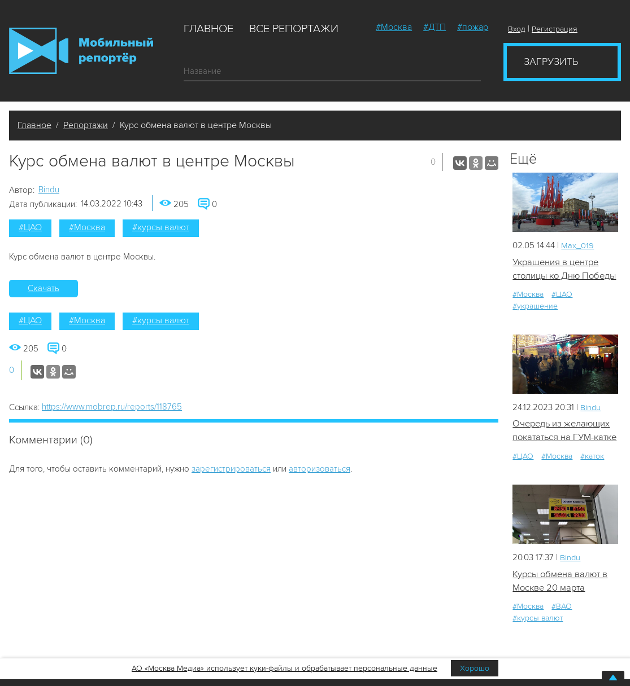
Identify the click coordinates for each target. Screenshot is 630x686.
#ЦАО (30, 227)
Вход (516, 29)
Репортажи (85, 125)
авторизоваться (319, 469)
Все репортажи (293, 29)
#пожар (472, 27)
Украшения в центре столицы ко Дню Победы (557, 276)
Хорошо (474, 668)
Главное (208, 29)
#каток (592, 484)
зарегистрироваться (231, 469)
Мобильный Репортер (81, 51)
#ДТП (434, 27)
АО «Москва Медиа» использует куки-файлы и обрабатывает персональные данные (284, 668)
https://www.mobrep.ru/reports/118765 (112, 407)
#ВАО (561, 635)
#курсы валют (160, 227)
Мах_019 (577, 245)
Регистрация (554, 29)
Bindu (48, 189)
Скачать (43, 288)
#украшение (535, 320)
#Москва (394, 27)
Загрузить (551, 61)
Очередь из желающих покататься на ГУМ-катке (562, 452)
